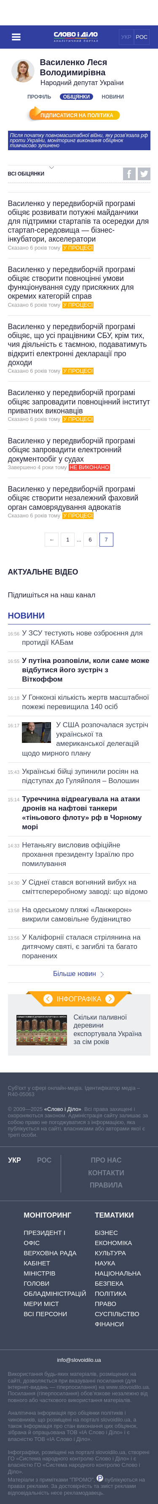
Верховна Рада (50, 1253)
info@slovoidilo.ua (79, 1360)
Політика (110, 1293)
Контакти (106, 1173)
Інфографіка (79, 999)
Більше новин (78, 973)
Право (105, 1303)
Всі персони (45, 1313)
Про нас (106, 1160)
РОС (141, 37)
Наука (105, 1263)
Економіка (113, 1242)
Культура (110, 1253)
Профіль (39, 97)
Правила (106, 1185)
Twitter (144, 174)
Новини (113, 97)
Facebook (129, 174)
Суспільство (117, 1313)
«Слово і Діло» (62, 1109)
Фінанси (109, 1324)
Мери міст (41, 1303)
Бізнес (106, 1232)
